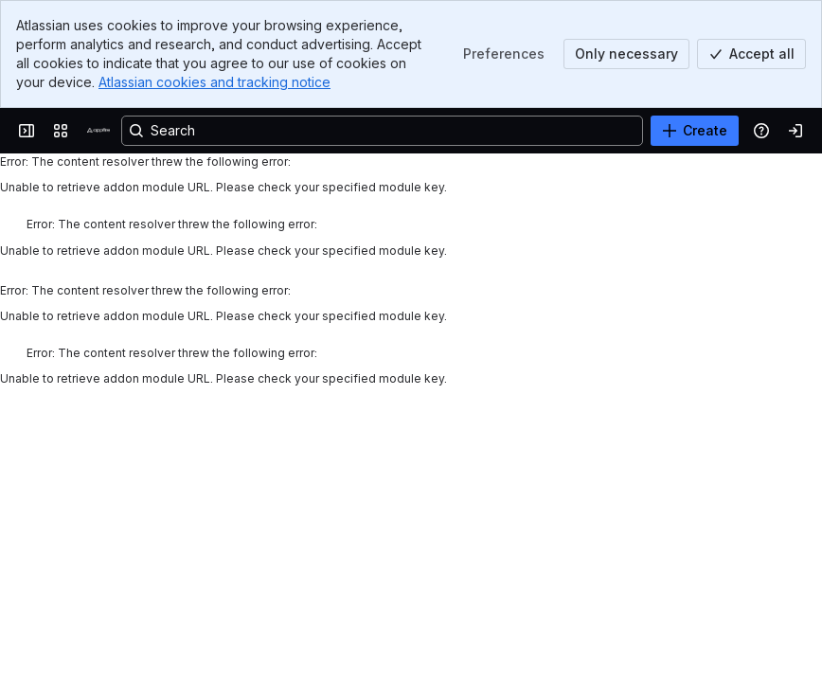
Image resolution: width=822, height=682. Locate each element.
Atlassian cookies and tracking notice (214, 82)
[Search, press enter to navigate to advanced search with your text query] (382, 131)
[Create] (695, 131)
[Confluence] (98, 131)
